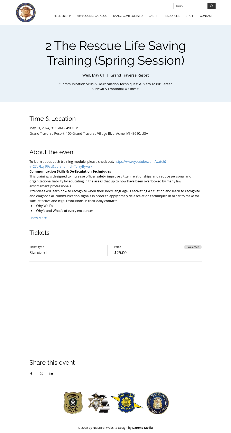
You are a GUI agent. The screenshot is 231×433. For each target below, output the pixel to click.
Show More (38, 218)
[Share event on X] (41, 373)
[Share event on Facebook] (31, 373)
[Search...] (187, 6)
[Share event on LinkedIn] (51, 373)
